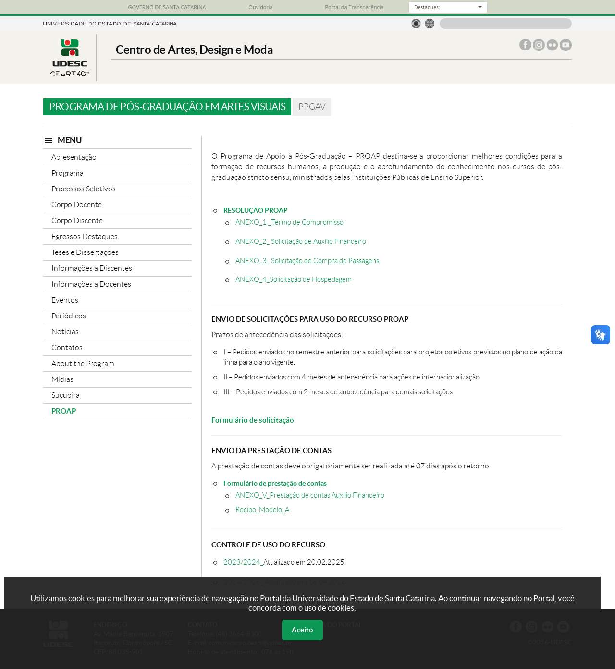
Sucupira (65, 395)
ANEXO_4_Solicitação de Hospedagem (293, 279)
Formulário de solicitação (252, 420)
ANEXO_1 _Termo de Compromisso (289, 222)
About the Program (82, 363)
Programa (67, 173)
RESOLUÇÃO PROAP (255, 210)
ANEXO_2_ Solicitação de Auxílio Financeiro (300, 241)
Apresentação (74, 157)
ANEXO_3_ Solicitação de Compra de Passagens (307, 261)
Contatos (67, 347)
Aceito (302, 630)
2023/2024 (241, 562)
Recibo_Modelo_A (262, 510)
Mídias (62, 379)
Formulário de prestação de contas (275, 483)
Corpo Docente (76, 205)
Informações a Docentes (91, 284)
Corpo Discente (77, 220)
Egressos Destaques (84, 236)
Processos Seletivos (83, 189)
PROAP (63, 411)
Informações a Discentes (91, 268)
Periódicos (68, 316)
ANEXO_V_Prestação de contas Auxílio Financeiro (309, 495)
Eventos (64, 300)
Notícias (65, 332)
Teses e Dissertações (85, 252)
